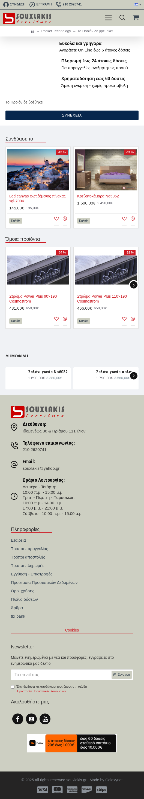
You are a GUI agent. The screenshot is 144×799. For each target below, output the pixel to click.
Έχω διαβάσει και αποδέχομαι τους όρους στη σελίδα (49, 689)
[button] (134, 285)
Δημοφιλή (16, 355)
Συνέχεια (72, 115)
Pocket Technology (56, 31)
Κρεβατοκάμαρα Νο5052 (98, 196)
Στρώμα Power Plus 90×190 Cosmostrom (33, 298)
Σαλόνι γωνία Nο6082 (48, 371)
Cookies (72, 630)
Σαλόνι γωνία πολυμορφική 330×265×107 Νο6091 (116, 371)
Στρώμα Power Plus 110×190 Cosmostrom (102, 298)
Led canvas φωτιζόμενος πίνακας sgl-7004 (37, 198)
